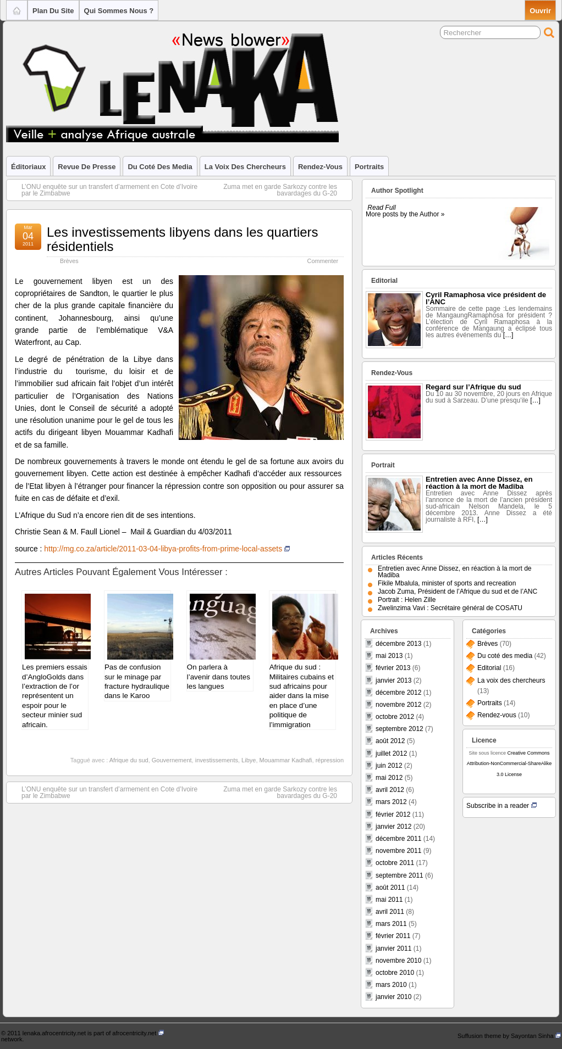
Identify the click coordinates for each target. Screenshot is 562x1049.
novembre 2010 (398, 960)
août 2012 (390, 741)
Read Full (381, 207)
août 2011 (390, 887)
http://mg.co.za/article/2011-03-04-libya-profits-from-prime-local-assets (167, 548)
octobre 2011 (395, 863)
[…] (508, 335)
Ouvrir (540, 11)
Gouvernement (172, 760)
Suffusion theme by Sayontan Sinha (509, 1036)
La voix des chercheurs (245, 167)
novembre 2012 (398, 704)
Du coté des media (160, 167)
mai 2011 (389, 899)
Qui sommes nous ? (119, 11)
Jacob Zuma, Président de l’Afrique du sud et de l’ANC (457, 591)
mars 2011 (391, 924)
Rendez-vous (320, 167)
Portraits (369, 167)
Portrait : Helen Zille (407, 600)
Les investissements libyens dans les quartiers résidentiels (182, 239)
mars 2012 (391, 802)
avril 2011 (390, 912)
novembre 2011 (398, 851)
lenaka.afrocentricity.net (54, 1033)
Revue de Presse (86, 167)
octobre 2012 (395, 717)
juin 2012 (389, 765)
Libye (248, 760)
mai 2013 (389, 656)
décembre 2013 (398, 644)
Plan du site (53, 11)
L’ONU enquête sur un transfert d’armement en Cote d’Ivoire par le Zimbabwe (103, 190)
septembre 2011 (399, 875)
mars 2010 (391, 985)
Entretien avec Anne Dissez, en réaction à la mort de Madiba (479, 482)
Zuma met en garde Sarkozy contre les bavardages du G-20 (285, 190)
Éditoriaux (28, 167)
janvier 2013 (393, 680)
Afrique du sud (128, 760)
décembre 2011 (398, 838)
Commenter (322, 261)
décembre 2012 (398, 692)
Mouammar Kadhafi (286, 760)
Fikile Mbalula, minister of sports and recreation (447, 583)
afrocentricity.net (137, 1033)
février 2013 (393, 668)
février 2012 (393, 814)
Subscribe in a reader (501, 806)
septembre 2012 (399, 729)
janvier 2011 (393, 948)
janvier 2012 (393, 826)
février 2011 (393, 936)
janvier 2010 (393, 997)
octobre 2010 (395, 973)
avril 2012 (390, 790)
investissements (216, 760)
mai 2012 (389, 778)
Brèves (69, 261)
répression (330, 760)
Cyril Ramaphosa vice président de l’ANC (486, 298)
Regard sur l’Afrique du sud (473, 387)
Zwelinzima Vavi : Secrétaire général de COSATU (450, 608)
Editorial (489, 668)
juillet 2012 (391, 753)
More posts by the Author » (405, 214)
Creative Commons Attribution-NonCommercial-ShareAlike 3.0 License (509, 763)
